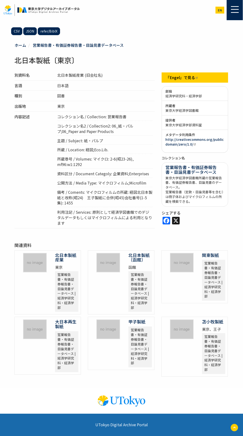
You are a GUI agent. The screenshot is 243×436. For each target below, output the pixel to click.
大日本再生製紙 (65, 323)
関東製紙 (210, 255)
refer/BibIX (48, 31)
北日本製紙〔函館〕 (139, 257)
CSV (17, 31)
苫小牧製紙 (212, 321)
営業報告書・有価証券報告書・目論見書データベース (78, 45)
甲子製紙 (136, 321)
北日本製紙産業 (65, 257)
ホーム (20, 45)
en (220, 10)
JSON (30, 31)
